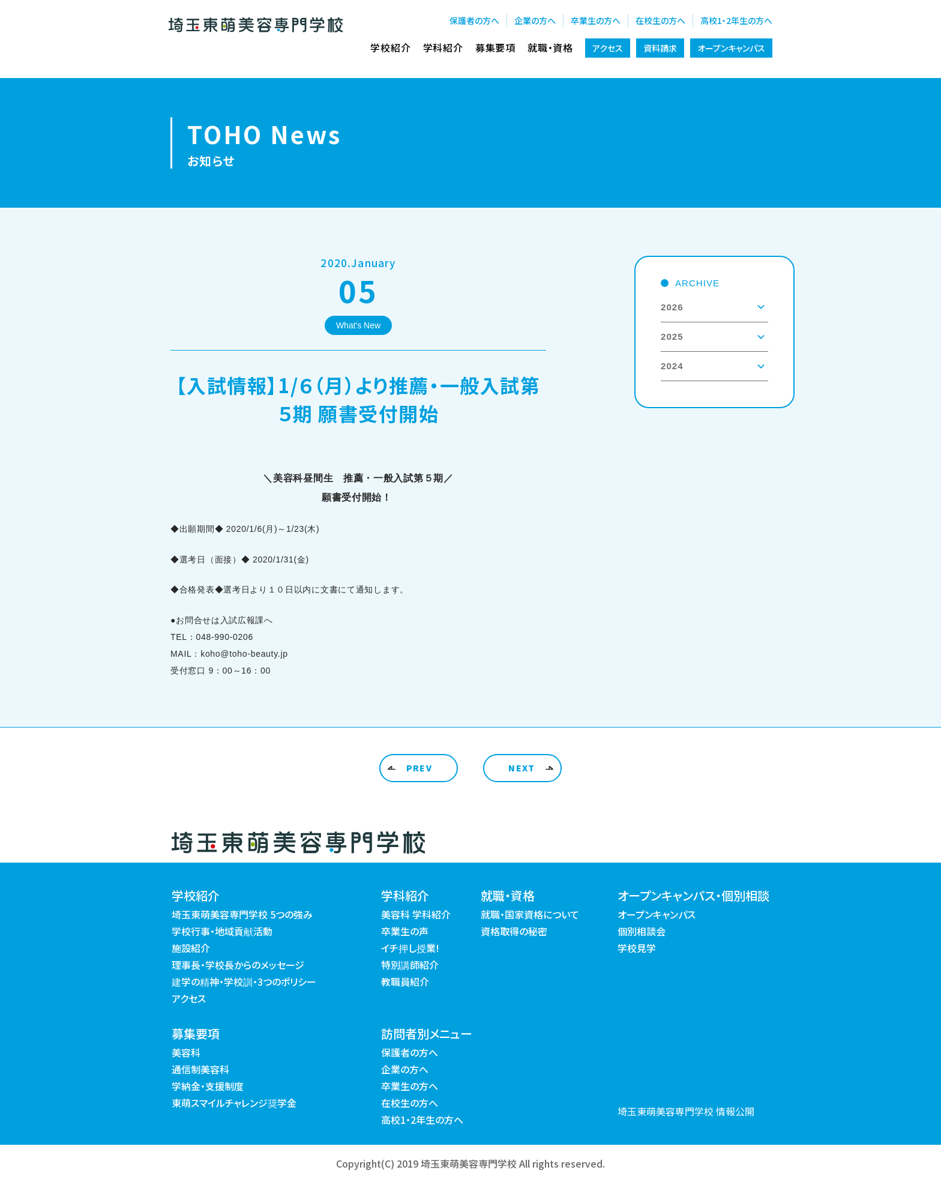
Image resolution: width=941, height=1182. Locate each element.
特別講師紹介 (410, 964)
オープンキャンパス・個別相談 (693, 895)
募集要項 (495, 47)
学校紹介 (390, 47)
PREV (419, 768)
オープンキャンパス (731, 48)
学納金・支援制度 (208, 1086)
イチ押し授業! (410, 948)
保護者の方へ (474, 20)
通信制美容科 (200, 1069)
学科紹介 (443, 47)
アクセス (607, 48)
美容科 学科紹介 (416, 914)
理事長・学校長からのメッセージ (238, 964)
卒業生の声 (404, 931)
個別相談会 (642, 931)
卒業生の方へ (596, 20)
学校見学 (637, 948)
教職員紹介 (405, 981)
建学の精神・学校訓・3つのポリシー (244, 981)
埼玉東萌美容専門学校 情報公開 (686, 1111)
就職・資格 (550, 47)
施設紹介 (191, 948)
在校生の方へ (660, 20)
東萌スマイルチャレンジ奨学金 (234, 1103)
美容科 (186, 1052)
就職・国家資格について (530, 914)
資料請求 (660, 48)
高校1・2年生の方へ (736, 20)
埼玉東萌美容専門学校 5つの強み (242, 914)
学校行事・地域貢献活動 (222, 931)
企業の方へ (535, 20)
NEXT (521, 768)
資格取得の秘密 (514, 931)
